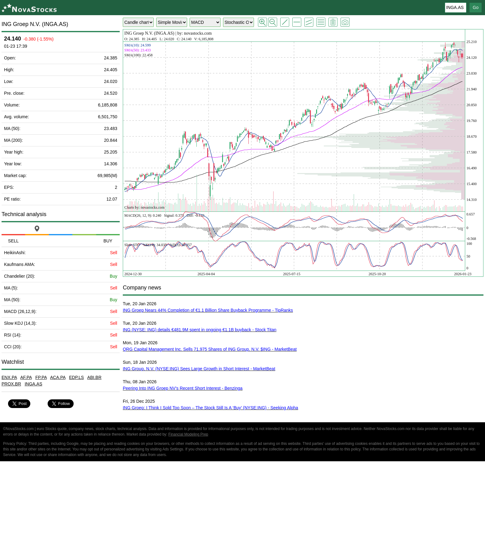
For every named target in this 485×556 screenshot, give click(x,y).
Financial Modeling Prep (188, 434)
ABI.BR (94, 377)
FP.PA (41, 377)
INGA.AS (33, 383)
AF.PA (26, 377)
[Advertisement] (242, 509)
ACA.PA (58, 377)
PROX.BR (11, 383)
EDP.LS (76, 377)
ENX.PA (9, 377)
